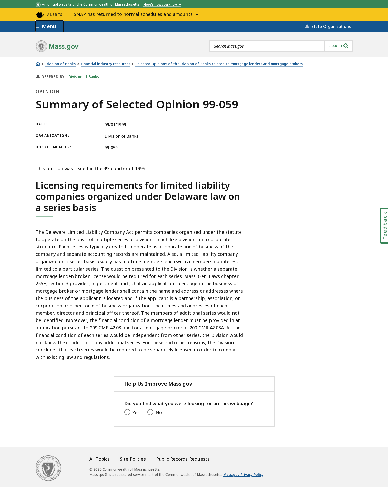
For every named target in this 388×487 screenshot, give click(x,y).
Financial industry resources (105, 64)
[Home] (38, 64)
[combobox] (281, 46)
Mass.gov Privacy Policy (243, 474)
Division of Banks (60, 64)
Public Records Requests (183, 459)
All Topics (99, 459)
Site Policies (133, 459)
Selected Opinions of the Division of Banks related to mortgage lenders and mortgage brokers (219, 64)
